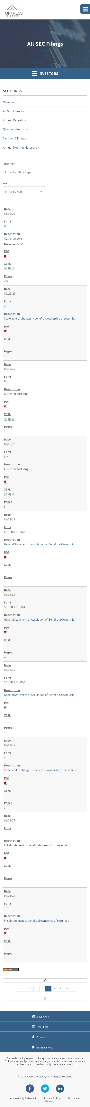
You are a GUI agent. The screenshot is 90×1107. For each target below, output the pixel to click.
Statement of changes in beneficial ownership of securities (40, 318)
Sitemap (49, 1101)
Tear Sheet (42, 1027)
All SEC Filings (12, 111)
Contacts (41, 1037)
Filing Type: (9, 164)
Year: (5, 183)
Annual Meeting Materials (20, 147)
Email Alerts (43, 1016)
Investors (45, 73)
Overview (9, 102)
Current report (13, 238)
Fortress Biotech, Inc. (38, 1076)
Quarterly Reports (15, 129)
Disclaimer (74, 1098)
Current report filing (16, 394)
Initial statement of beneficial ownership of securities (36, 845)
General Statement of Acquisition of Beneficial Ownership (39, 544)
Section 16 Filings (14, 138)
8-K (6, 226)
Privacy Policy (52, 1098)
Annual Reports (13, 120)
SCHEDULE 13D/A (14, 532)
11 (73, 988)
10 (67, 988)
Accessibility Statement (23, 1098)
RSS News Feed (44, 1047)
